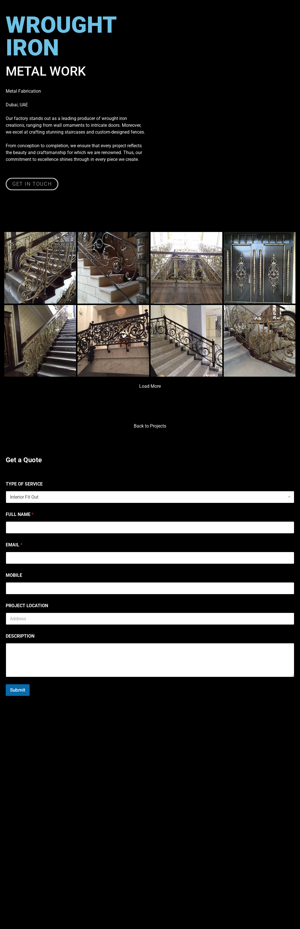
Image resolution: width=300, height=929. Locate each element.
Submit (17, 690)
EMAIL (14, 545)
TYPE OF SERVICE (24, 484)
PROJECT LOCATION (27, 605)
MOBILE (14, 575)
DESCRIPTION (20, 636)
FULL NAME (20, 514)
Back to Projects (150, 426)
